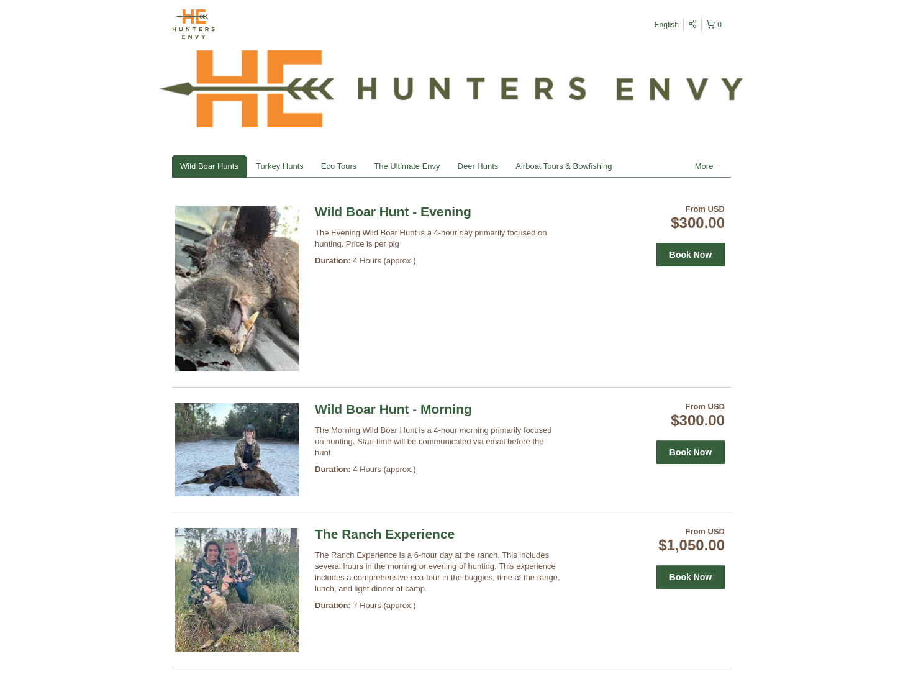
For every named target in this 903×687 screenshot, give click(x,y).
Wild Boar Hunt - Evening (393, 211)
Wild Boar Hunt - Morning (393, 409)
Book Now (690, 255)
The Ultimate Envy (407, 166)
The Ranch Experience (385, 534)
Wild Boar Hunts (209, 166)
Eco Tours (339, 166)
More (708, 166)
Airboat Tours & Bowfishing (563, 166)
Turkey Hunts (280, 166)
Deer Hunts (478, 166)
